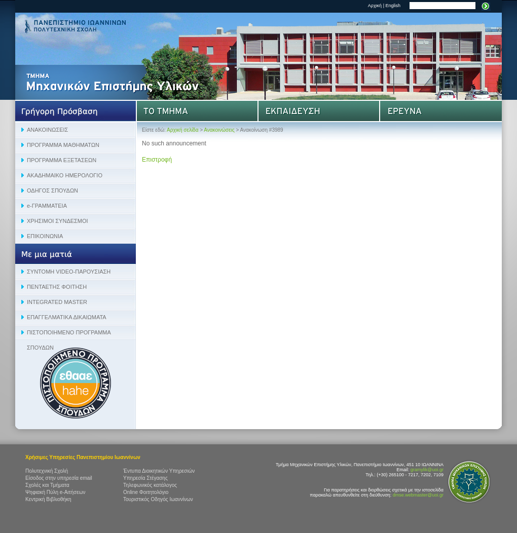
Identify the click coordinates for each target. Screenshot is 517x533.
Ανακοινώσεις (219, 130)
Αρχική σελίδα (182, 130)
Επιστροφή (157, 159)
